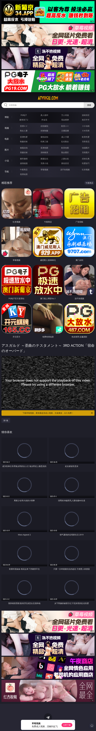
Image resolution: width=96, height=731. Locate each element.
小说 (7, 160)
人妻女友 (65, 158)
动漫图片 (86, 147)
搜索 (89, 105)
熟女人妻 (24, 130)
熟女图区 (65, 152)
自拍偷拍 (44, 126)
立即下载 (67, 725)
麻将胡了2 (23, 119)
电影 (7, 138)
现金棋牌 (65, 119)
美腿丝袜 (24, 152)
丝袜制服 (44, 130)
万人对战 (65, 115)
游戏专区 (86, 115)
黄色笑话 (65, 163)
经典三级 (44, 141)
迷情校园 (24, 163)
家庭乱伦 (44, 158)
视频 (7, 127)
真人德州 (44, 115)
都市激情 (24, 158)
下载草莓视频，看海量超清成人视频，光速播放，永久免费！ (57, 413)
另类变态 (86, 141)
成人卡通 (65, 137)
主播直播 (65, 130)
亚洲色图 (44, 147)
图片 (7, 149)
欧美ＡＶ (65, 126)
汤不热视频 (65, 169)
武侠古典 (86, 158)
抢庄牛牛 (86, 119)
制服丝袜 (24, 141)
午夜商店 (24, 169)
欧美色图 (65, 147)
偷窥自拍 (24, 147)
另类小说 (44, 163)
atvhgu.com (48, 98)
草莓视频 (44, 169)
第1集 (5, 420)
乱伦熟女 (65, 141)
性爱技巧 (86, 163)
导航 (7, 171)
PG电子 (24, 115)
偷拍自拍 (44, 137)
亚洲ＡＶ (24, 126)
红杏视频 (86, 169)
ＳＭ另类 (86, 130)
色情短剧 (24, 174)
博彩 (7, 117)
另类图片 (86, 152)
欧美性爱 (86, 137)
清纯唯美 (44, 152)
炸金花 (44, 119)
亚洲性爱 (24, 137)
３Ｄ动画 (86, 126)
